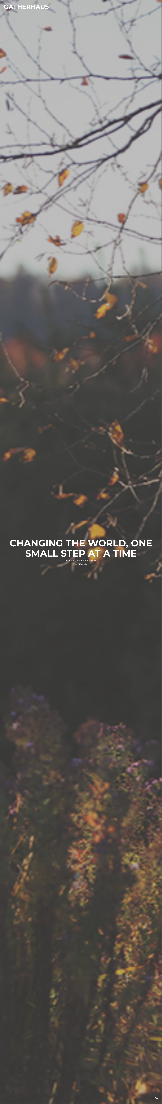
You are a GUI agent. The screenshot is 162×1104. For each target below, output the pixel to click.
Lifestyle (82, 564)
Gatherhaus (26, 7)
